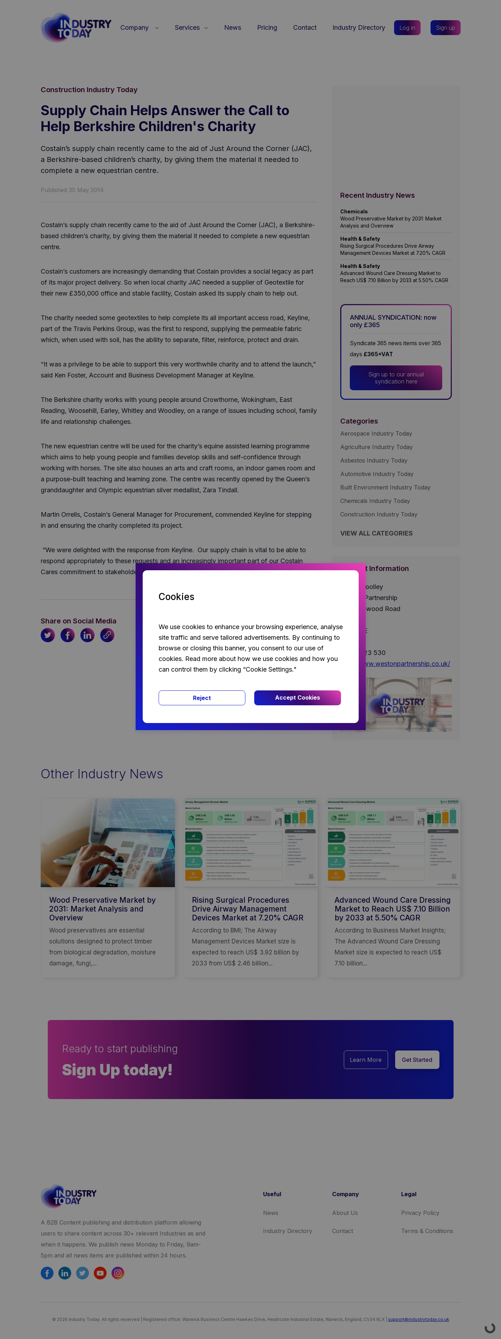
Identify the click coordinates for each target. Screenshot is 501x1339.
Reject (202, 697)
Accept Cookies (297, 697)
